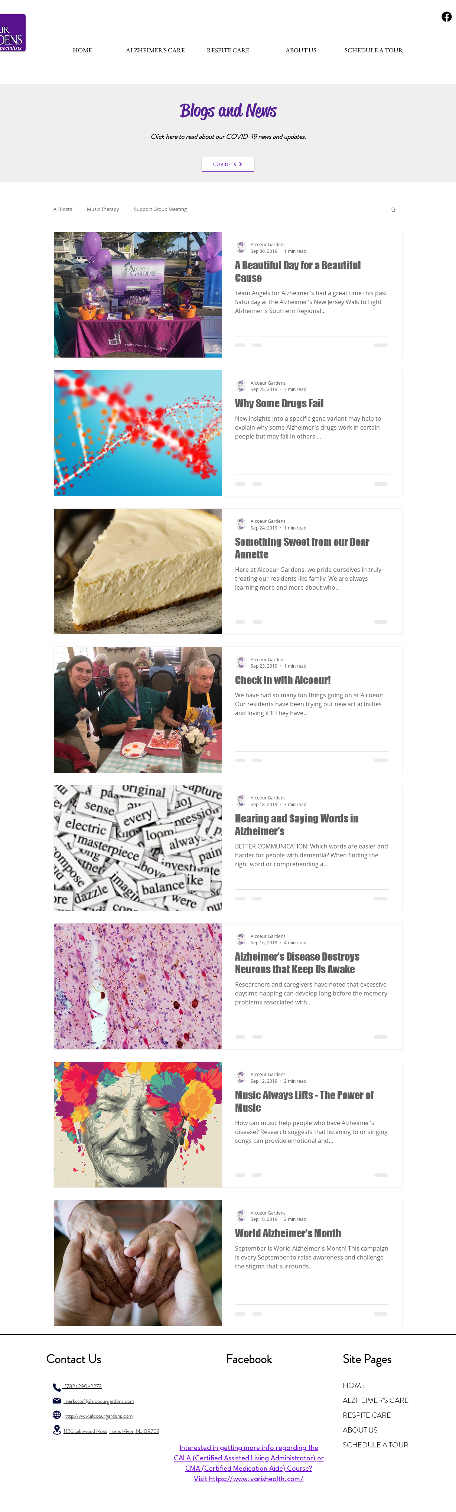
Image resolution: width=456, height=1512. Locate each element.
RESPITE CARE (367, 1415)
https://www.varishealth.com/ (256, 1479)
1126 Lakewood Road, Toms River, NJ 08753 (111, 1431)
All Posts (62, 209)
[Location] (57, 1430)
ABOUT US (360, 1430)
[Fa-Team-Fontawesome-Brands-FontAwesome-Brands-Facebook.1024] (447, 17)
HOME (354, 1385)
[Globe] (57, 1415)
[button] (393, 210)
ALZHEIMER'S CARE (376, 1400)
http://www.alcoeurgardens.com (99, 1416)
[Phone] (57, 1387)
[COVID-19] (228, 164)
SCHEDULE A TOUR (375, 1445)
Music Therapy (103, 209)
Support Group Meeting (160, 209)
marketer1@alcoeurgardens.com (98, 1401)
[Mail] (57, 1400)
